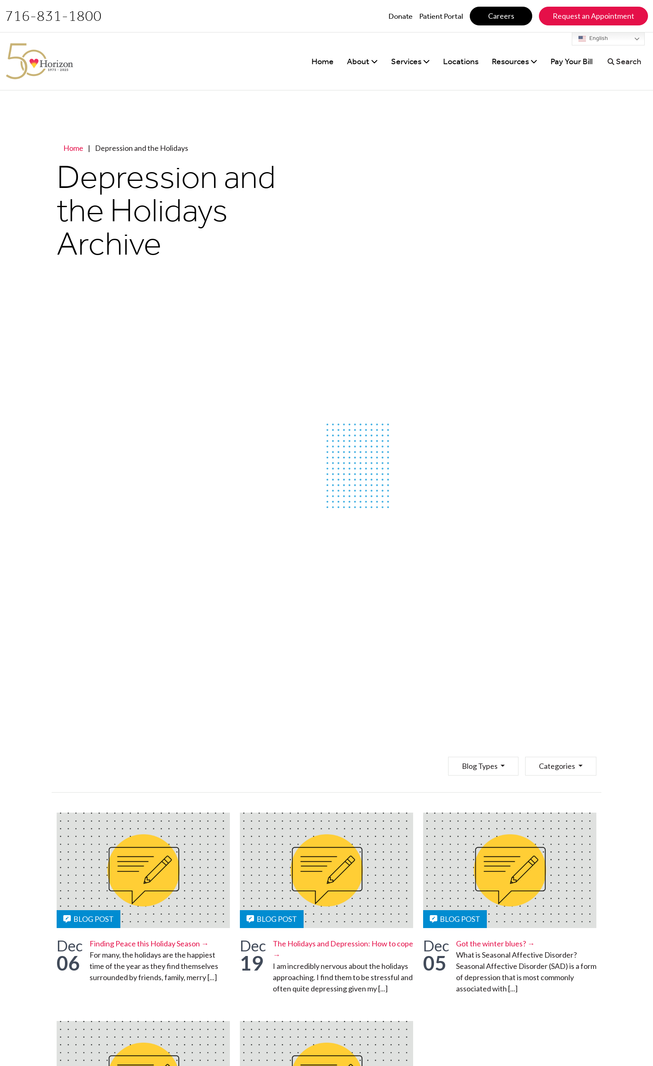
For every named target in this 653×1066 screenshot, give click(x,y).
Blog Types (480, 766)
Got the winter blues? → (495, 943)
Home (73, 148)
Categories (557, 766)
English (593, 39)
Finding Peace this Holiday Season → (149, 943)
